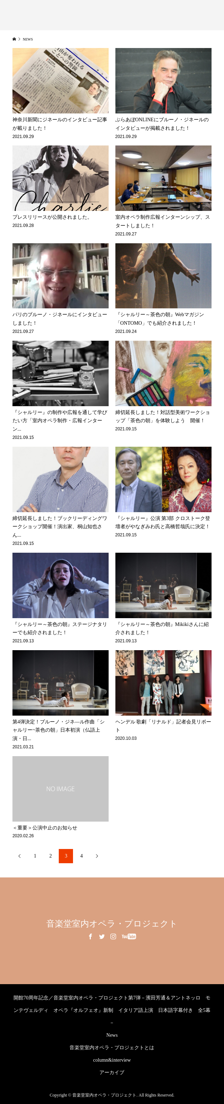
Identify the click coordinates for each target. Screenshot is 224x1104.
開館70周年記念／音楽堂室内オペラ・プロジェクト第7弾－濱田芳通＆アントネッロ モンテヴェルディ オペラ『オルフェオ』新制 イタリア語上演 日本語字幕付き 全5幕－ (112, 1010)
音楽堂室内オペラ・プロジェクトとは (111, 1047)
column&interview (112, 1060)
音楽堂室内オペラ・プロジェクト (112, 923)
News (112, 1035)
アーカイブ (111, 1072)
